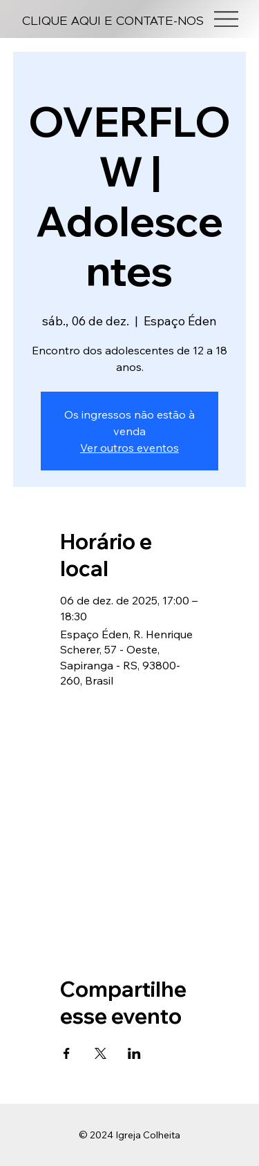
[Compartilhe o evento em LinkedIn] (134, 1053)
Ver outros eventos (129, 448)
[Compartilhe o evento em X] (100, 1053)
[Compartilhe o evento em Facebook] (66, 1053)
